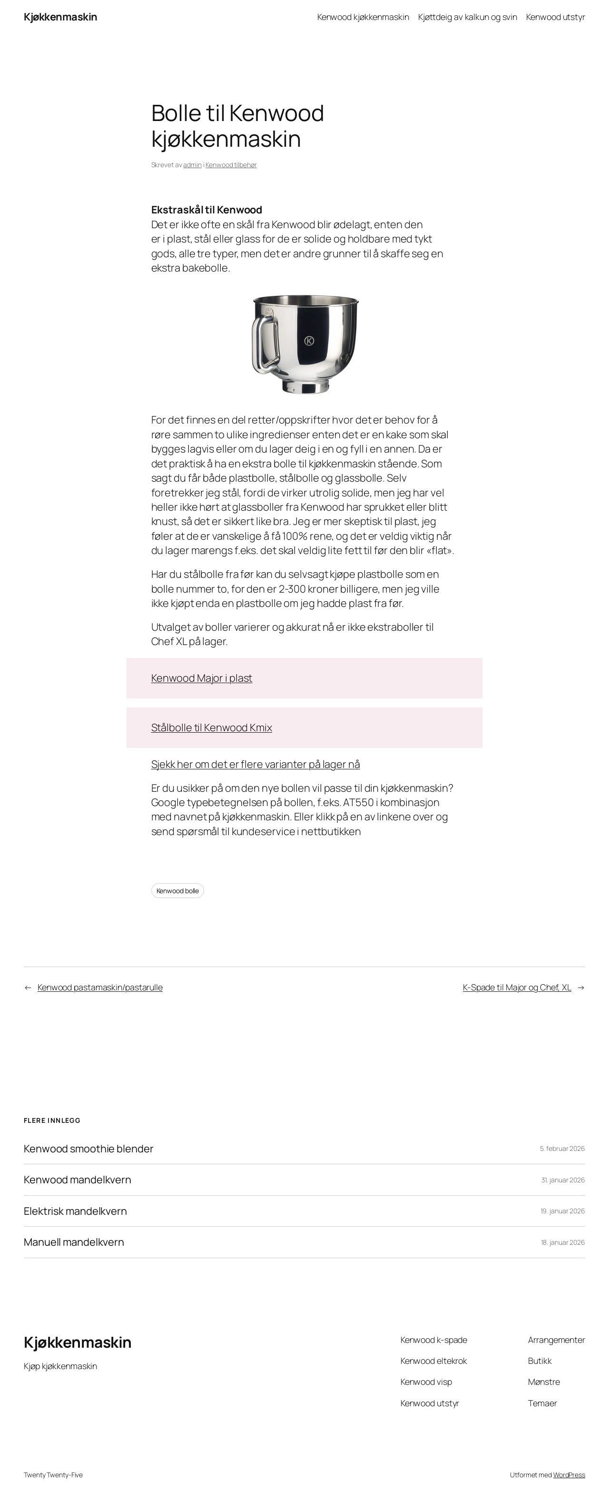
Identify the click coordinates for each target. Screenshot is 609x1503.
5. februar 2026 (563, 1148)
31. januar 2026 (563, 1179)
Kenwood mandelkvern (77, 1179)
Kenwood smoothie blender (89, 1148)
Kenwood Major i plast (202, 678)
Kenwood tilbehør (231, 164)
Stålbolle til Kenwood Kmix (211, 727)
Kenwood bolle (178, 890)
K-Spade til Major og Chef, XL (517, 987)
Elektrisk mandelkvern (75, 1211)
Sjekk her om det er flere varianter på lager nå (255, 764)
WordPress (569, 1474)
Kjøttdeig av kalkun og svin (467, 16)
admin (192, 164)
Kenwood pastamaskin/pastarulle (100, 987)
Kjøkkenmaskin (61, 17)
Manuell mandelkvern (74, 1242)
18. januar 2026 (563, 1242)
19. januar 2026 (563, 1210)
